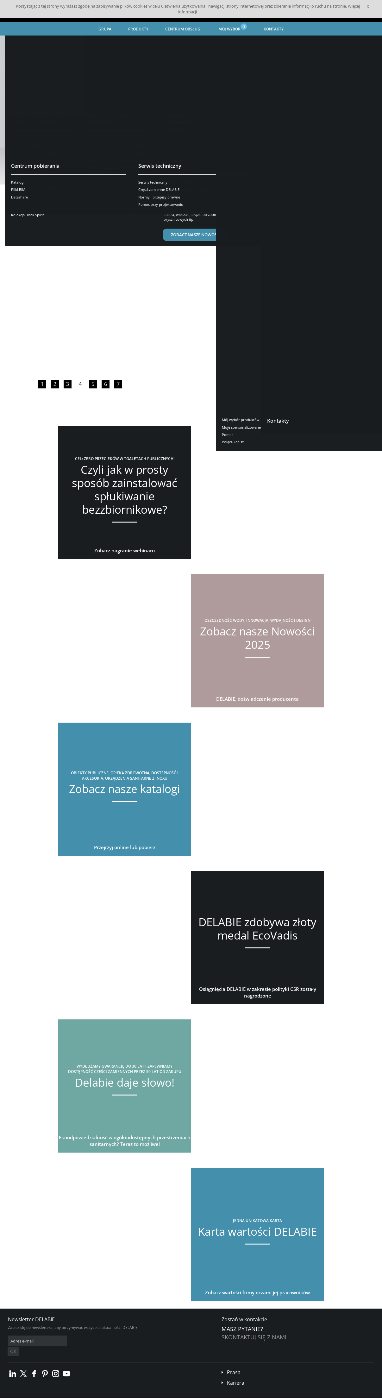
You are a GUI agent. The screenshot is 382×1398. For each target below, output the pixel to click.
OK (108, 1341)
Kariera (235, 1373)
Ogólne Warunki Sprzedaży (50, 1393)
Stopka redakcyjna (128, 1393)
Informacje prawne (92, 1393)
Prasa (234, 1362)
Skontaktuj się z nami (254, 1337)
